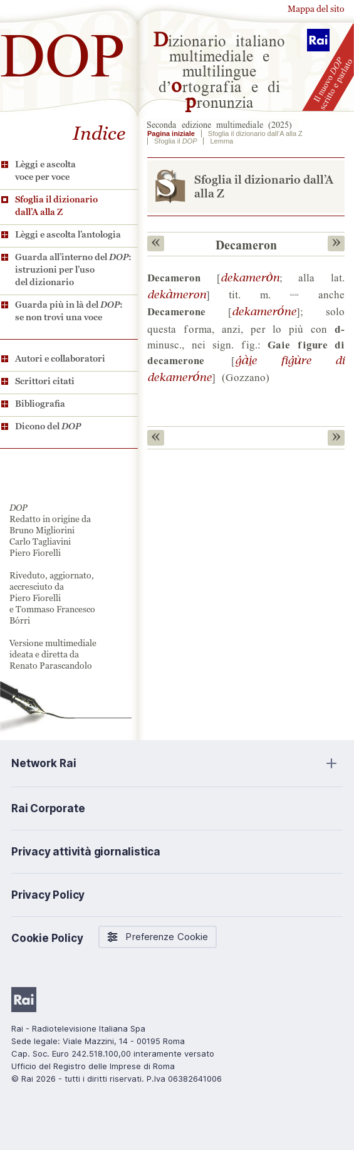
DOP (62, 50)
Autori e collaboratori (60, 358)
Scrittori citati (45, 381)
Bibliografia (40, 403)
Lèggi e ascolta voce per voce (45, 170)
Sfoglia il (175, 141)
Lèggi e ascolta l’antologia (68, 234)
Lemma (221, 141)
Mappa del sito (316, 8)
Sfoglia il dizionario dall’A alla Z (56, 205)
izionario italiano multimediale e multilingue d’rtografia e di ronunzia (219, 70)
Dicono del (48, 426)
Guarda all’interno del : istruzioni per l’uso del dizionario (73, 269)
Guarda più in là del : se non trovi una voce (69, 311)
